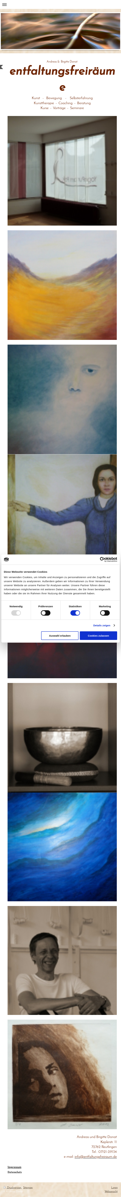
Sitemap (28, 1187)
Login (114, 1187)
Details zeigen (101, 625)
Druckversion (12, 1187)
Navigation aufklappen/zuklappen (60, 4)
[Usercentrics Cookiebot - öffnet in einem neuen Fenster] (102, 559)
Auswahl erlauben (60, 635)
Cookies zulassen (98, 635)
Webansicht (111, 1191)
